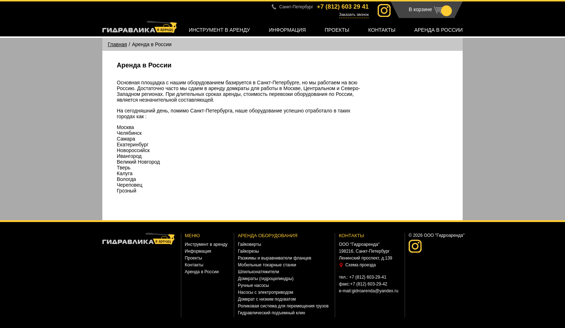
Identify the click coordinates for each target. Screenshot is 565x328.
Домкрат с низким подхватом (267, 299)
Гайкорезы (248, 251)
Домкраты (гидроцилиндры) (266, 278)
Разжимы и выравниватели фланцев (274, 258)
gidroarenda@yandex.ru (375, 290)
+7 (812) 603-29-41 (367, 277)
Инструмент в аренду (219, 30)
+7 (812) (343, 6)
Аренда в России (438, 30)
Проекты (337, 30)
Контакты (382, 30)
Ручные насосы (253, 285)
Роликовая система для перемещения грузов (283, 306)
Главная (117, 44)
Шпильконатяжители (258, 271)
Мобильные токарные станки (267, 264)
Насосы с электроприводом (265, 292)
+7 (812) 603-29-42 (368, 284)
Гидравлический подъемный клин (271, 312)
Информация (287, 30)
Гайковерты (249, 244)
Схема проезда (360, 264)
